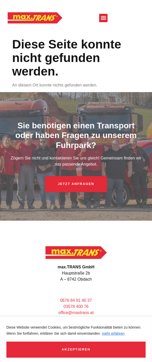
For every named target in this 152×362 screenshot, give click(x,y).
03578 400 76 (76, 306)
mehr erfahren (113, 333)
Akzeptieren (76, 349)
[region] (76, 339)
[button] (103, 18)
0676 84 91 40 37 (76, 300)
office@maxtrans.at (76, 312)
